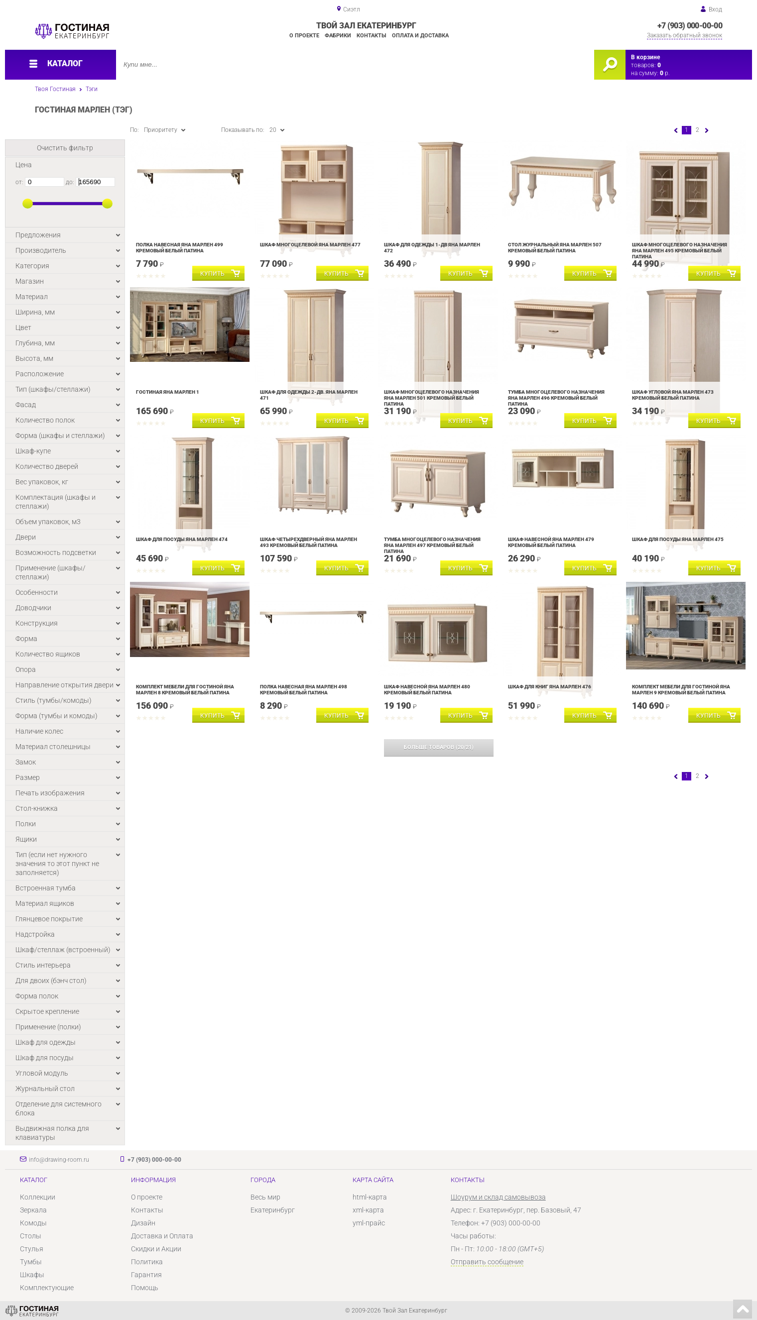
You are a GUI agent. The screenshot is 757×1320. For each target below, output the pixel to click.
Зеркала (33, 1210)
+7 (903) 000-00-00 (689, 25)
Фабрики (338, 35)
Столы (30, 1236)
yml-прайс (369, 1223)
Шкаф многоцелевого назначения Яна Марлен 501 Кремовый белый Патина (431, 398)
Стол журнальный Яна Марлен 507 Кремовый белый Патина (555, 247)
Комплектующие (47, 1288)
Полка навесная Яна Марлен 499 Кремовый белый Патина (179, 247)
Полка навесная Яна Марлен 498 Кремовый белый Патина (303, 689)
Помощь (144, 1288)
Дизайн (143, 1223)
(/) (439, 747)
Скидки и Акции (156, 1249)
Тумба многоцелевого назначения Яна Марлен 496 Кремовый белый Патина (556, 398)
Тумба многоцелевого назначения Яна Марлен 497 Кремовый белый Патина (432, 545)
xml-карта (368, 1210)
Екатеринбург (273, 1210)
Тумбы (31, 1262)
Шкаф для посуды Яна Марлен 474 (182, 539)
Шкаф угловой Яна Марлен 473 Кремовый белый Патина (673, 395)
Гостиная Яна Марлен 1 (167, 392)
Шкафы (32, 1275)
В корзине (645, 57)
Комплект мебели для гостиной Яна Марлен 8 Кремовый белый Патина (185, 689)
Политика (147, 1262)
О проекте (304, 35)
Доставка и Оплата (162, 1236)
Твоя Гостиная (55, 89)
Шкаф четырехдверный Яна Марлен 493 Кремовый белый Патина (308, 542)
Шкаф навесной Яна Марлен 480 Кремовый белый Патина (427, 689)
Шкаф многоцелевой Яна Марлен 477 (310, 244)
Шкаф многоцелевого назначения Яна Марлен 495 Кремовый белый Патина (679, 250)
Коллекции (37, 1197)
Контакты (371, 35)
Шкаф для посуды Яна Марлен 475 (678, 539)
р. (665, 73)
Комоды (33, 1223)
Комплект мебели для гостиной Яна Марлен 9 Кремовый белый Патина (681, 689)
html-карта (370, 1197)
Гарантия (146, 1275)
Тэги (92, 89)
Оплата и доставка (420, 35)
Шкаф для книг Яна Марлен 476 (549, 686)
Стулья (31, 1249)
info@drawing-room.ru (59, 1159)
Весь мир (265, 1197)
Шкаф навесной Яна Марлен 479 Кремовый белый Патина (551, 542)
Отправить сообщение (487, 1262)
